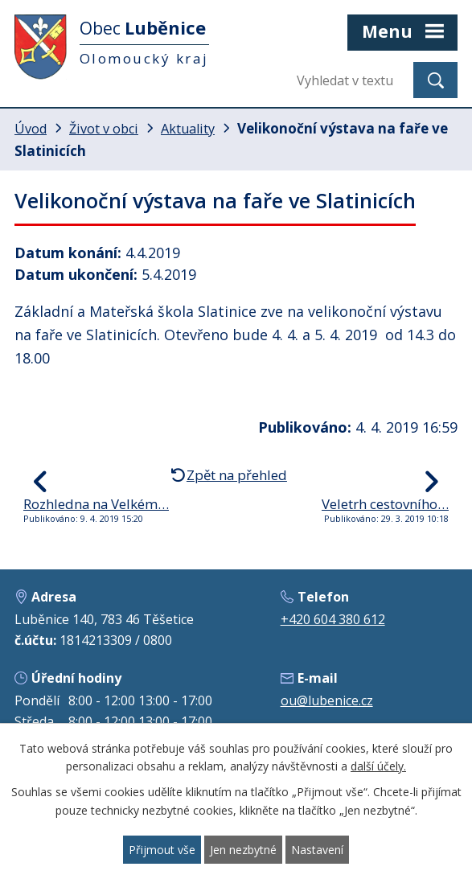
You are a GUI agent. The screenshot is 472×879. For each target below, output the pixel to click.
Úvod (30, 129)
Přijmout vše (162, 849)
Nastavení (317, 849)
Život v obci (103, 129)
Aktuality (188, 129)
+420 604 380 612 (333, 619)
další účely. (378, 766)
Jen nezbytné (243, 849)
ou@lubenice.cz (327, 700)
